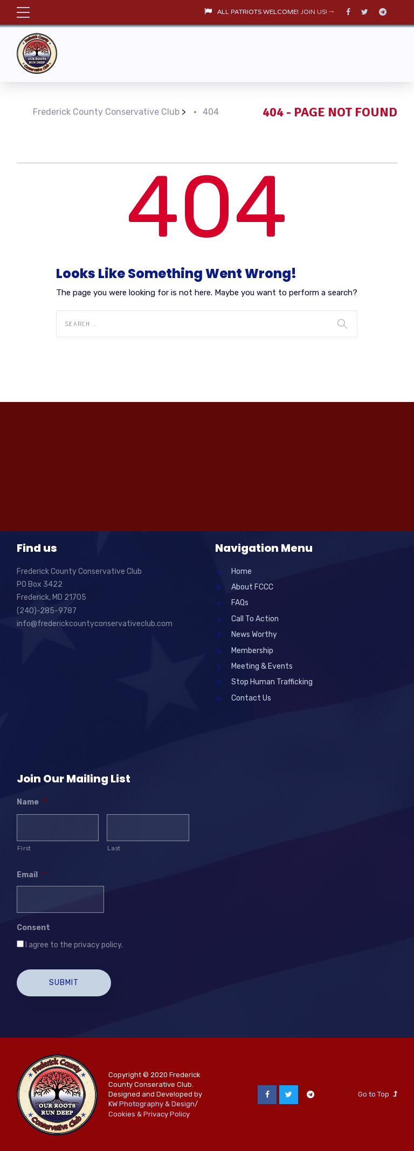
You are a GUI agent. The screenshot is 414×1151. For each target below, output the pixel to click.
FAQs (240, 602)
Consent (33, 927)
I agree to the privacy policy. (74, 944)
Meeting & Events (262, 666)
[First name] (58, 827)
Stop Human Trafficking (272, 682)
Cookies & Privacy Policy (149, 1114)
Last (114, 848)
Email (31, 874)
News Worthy (254, 634)
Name (31, 802)
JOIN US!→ (317, 12)
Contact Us (251, 698)
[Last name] (148, 827)
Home (241, 571)
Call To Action (255, 618)
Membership (252, 650)
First (24, 848)
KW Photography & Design (151, 1103)
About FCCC (252, 587)
